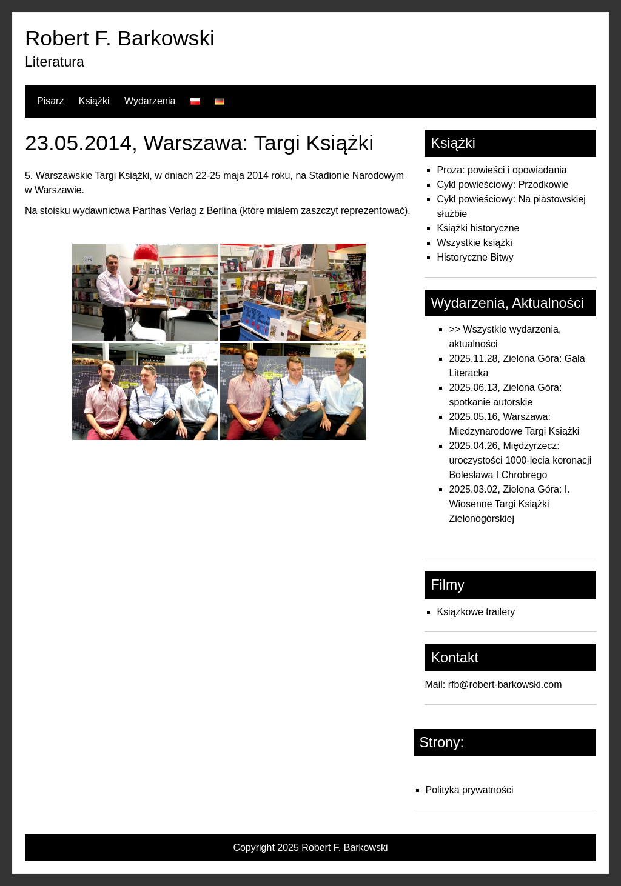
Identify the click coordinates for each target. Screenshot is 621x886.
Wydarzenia (149, 101)
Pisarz (50, 101)
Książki (94, 101)
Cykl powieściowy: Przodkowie (502, 184)
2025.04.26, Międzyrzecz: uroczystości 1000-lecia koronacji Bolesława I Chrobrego (520, 460)
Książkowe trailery (476, 612)
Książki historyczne (478, 228)
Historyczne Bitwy (475, 257)
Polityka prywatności (470, 790)
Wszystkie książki (474, 243)
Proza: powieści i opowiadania (501, 170)
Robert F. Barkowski (120, 38)
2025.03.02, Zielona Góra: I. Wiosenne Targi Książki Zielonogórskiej (509, 504)
